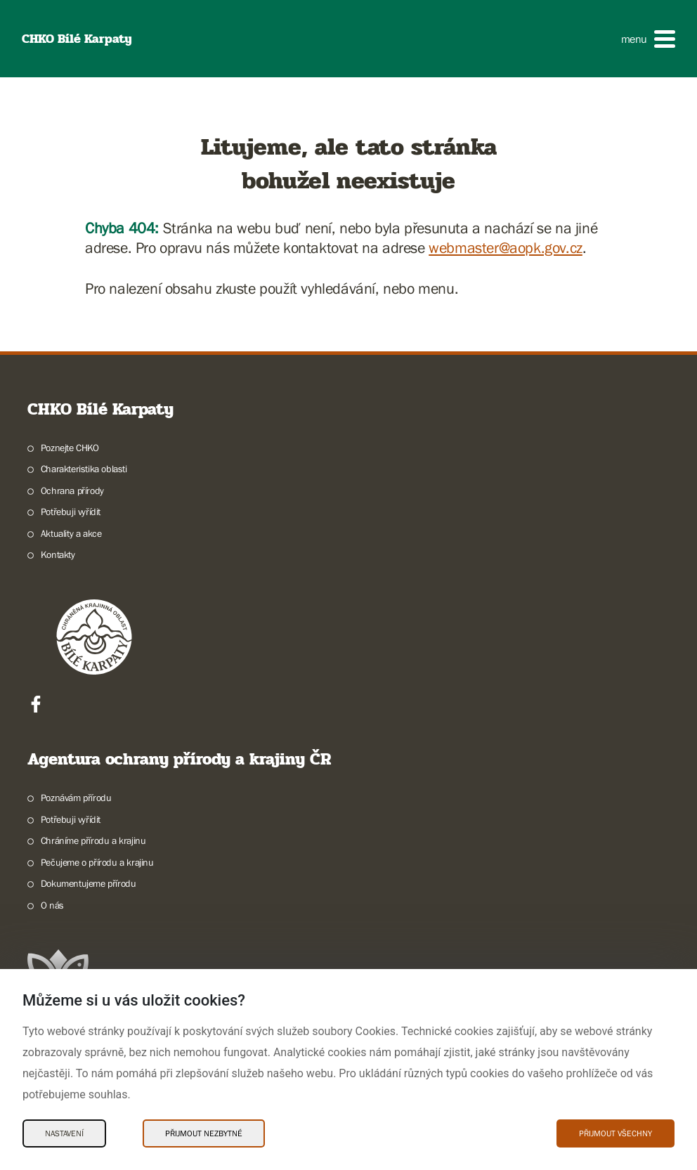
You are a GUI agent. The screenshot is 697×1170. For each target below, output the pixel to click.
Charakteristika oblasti (84, 468)
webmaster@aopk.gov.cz (505, 247)
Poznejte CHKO (70, 447)
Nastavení (64, 1133)
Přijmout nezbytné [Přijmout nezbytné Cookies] (203, 1133)
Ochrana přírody (72, 490)
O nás (52, 905)
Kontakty (58, 554)
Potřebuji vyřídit (70, 511)
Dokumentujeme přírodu (88, 883)
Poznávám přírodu (76, 797)
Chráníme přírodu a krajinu (93, 840)
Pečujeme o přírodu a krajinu (97, 862)
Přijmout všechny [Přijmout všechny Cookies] (615, 1133)
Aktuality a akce (71, 533)
